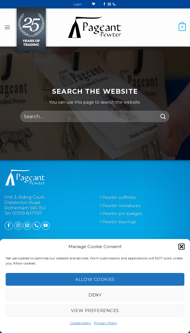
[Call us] (114, 4)
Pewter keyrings (119, 221)
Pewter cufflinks (118, 197)
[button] (181, 246)
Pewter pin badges (122, 213)
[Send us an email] (109, 4)
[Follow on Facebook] (104, 4)
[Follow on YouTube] (45, 225)
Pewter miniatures (121, 205)
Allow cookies (95, 279)
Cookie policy (80, 323)
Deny (95, 295)
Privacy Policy (105, 323)
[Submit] (163, 116)
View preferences (95, 310)
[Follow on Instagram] (18, 225)
